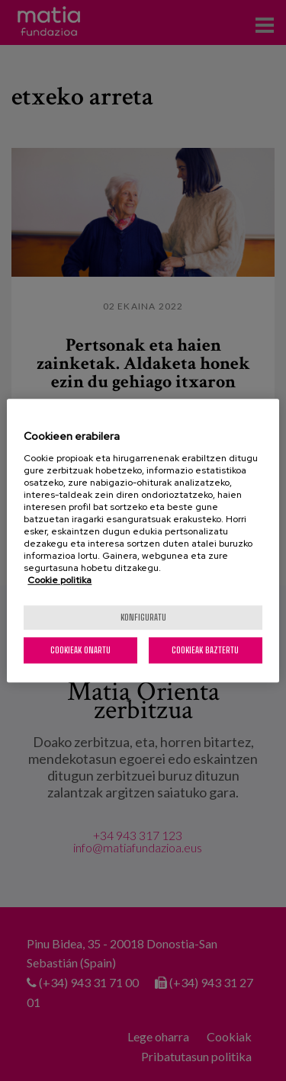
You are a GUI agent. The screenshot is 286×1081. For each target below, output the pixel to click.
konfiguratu (143, 617)
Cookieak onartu (80, 650)
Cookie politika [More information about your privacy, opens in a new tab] (59, 580)
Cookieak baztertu (205, 650)
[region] (142, 540)
